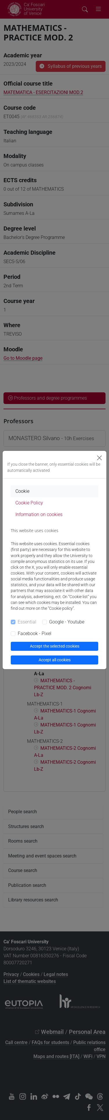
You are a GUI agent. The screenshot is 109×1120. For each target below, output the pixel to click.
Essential (27, 622)
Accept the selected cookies (54, 646)
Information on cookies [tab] (38, 514)
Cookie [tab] (22, 491)
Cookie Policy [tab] (29, 503)
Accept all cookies (55, 660)
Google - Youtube (66, 622)
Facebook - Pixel (34, 633)
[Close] (99, 457)
